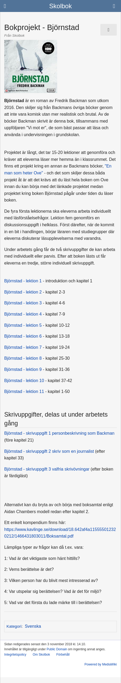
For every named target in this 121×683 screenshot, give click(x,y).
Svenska (33, 626)
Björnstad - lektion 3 (23, 303)
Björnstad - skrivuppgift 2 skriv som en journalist (49, 451)
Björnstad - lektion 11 (24, 391)
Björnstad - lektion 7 (23, 347)
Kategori (14, 626)
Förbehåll (63, 654)
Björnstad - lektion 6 (23, 336)
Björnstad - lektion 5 (23, 325)
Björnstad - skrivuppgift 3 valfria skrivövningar (46, 469)
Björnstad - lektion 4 (23, 314)
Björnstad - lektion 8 (23, 358)
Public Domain (57, 649)
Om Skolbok (41, 654)
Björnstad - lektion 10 (24, 380)
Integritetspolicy (15, 654)
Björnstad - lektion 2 (23, 292)
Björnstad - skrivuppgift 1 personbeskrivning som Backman (59, 433)
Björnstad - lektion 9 (23, 369)
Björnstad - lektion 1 (23, 281)
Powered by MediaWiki (100, 664)
